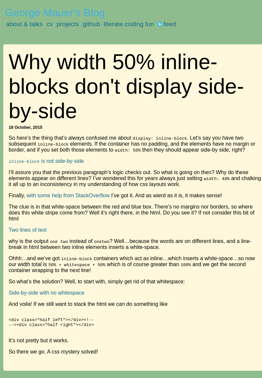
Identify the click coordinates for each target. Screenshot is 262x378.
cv (49, 24)
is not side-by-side (46, 161)
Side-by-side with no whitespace (47, 293)
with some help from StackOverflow (68, 195)
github (91, 24)
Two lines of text (28, 230)
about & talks (24, 24)
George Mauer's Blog (55, 13)
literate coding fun (129, 24)
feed (167, 24)
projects (68, 24)
